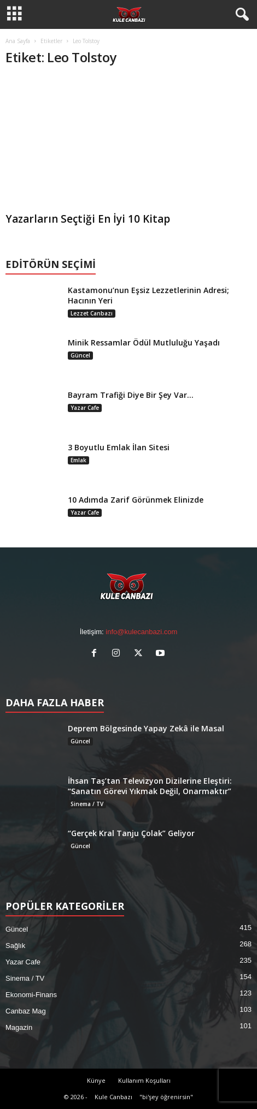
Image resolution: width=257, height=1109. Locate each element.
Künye (96, 1080)
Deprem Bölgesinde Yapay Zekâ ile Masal (146, 728)
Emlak (78, 460)
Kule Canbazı (113, 1097)
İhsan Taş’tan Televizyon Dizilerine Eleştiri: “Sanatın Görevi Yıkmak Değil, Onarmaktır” (150, 786)
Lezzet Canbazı (92, 313)
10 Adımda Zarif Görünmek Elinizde (135, 499)
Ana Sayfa (17, 41)
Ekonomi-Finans (31, 995)
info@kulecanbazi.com (141, 632)
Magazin (18, 1027)
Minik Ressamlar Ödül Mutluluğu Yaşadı (144, 342)
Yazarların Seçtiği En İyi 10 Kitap (87, 219)
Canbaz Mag (25, 1011)
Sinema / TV (87, 804)
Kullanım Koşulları (144, 1080)
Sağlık (15, 945)
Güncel (80, 355)
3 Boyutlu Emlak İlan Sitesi (119, 447)
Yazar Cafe (85, 408)
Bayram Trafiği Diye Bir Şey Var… (131, 395)
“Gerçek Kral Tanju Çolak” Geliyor (131, 833)
